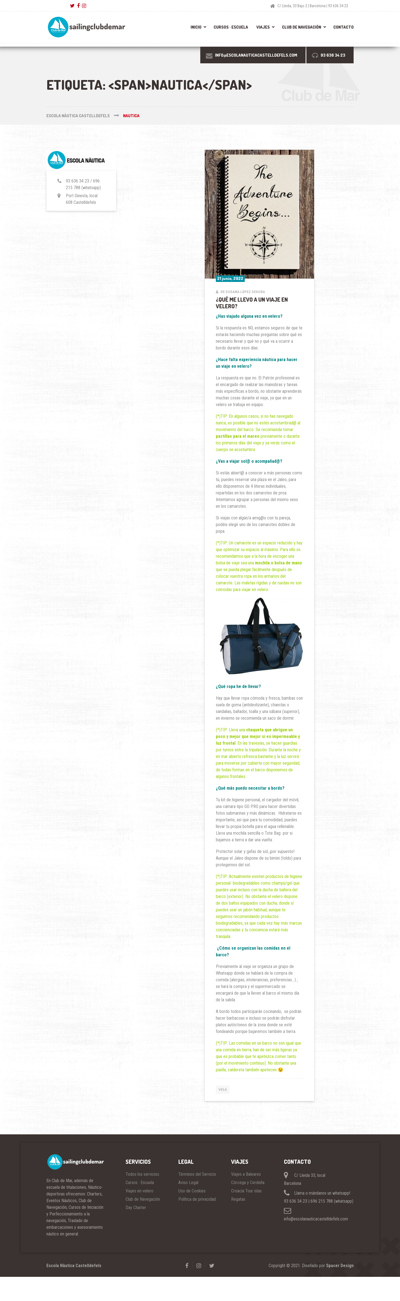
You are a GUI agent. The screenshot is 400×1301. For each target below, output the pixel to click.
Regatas (238, 1199)
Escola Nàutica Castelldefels (73, 1265)
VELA (223, 1089)
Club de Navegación (301, 27)
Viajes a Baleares (246, 1174)
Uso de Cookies (192, 1191)
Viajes (263, 27)
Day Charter (136, 1207)
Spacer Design (340, 1265)
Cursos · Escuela (231, 27)
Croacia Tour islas (246, 1191)
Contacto (343, 27)
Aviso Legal (188, 1182)
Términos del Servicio (197, 1174)
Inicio (196, 27)
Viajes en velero (139, 1191)
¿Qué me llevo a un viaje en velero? (252, 303)
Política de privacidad (197, 1199)
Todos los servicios (142, 1174)
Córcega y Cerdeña (247, 1182)
